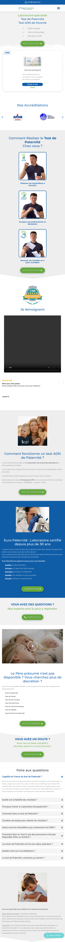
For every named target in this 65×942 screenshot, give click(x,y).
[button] (58, 8)
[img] (29, 380)
